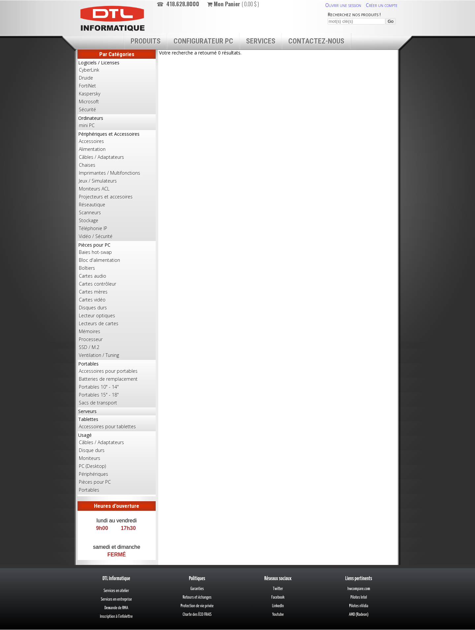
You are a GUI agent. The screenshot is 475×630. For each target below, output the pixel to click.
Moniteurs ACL (94, 189)
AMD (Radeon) (359, 614)
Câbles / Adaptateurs (101, 157)
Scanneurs (90, 212)
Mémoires (89, 331)
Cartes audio (92, 276)
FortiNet (87, 86)
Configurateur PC (203, 41)
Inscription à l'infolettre (116, 616)
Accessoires (91, 141)
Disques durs (93, 307)
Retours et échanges (197, 597)
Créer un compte (381, 5)
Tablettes (116, 423)
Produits (146, 41)
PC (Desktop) (92, 466)
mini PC (87, 125)
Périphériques (93, 474)
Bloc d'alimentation (99, 260)
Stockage (88, 220)
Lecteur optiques (97, 315)
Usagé (116, 463)
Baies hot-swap (95, 252)
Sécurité (87, 109)
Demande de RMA (116, 608)
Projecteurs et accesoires (106, 196)
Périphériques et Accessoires (116, 185)
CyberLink (89, 70)
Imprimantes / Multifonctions (109, 173)
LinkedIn (278, 606)
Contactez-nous (316, 41)
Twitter (278, 589)
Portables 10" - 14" (99, 387)
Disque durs (92, 450)
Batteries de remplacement (108, 379)
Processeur (91, 339)
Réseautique (92, 204)
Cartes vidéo (92, 300)
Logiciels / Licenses (116, 86)
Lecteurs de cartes (98, 323)
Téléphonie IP (93, 228)
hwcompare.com (358, 589)
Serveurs (87, 411)
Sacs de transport (98, 403)
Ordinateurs (116, 122)
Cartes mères (93, 292)
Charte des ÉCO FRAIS (197, 614)
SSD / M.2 (89, 347)
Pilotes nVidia (358, 606)
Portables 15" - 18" (99, 395)
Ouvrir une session (343, 5)
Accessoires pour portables (108, 371)
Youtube (278, 614)
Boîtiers (87, 268)
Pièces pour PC (116, 300)
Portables (116, 384)
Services (260, 41)
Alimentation (92, 149)
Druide (86, 78)
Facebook (278, 597)
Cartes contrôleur (97, 284)
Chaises (87, 165)
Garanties (197, 589)
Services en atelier (116, 591)
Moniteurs (89, 458)
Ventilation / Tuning (99, 355)
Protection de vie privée (197, 606)
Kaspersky (89, 93)
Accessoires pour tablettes (107, 426)
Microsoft (89, 101)
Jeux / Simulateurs (98, 181)
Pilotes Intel (359, 597)
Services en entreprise (116, 599)
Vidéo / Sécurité (95, 236)
